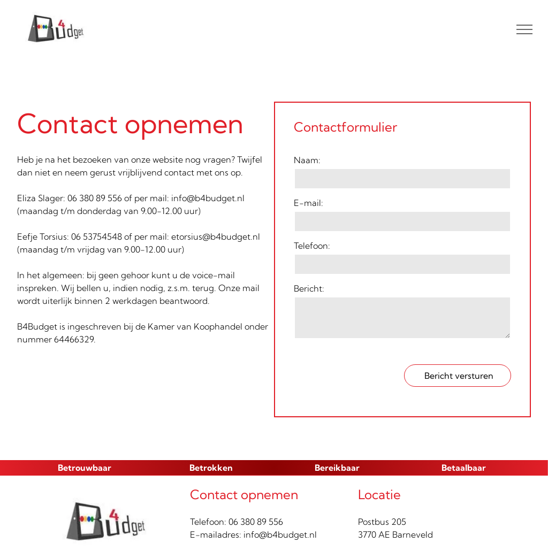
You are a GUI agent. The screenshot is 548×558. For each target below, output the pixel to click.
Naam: (307, 160)
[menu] (524, 29)
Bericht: (309, 288)
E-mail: (308, 202)
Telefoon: (312, 245)
